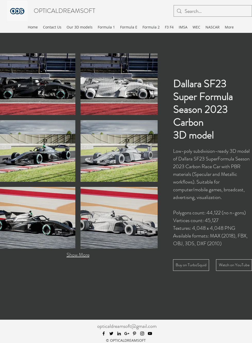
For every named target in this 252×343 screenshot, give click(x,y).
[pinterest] (134, 333)
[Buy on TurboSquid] (191, 265)
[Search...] (213, 11)
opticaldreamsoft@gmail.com (127, 326)
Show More (78, 255)
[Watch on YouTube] (234, 265)
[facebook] (103, 333)
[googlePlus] (126, 333)
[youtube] (149, 333)
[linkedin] (119, 333)
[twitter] (111, 333)
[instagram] (142, 333)
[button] (119, 84)
